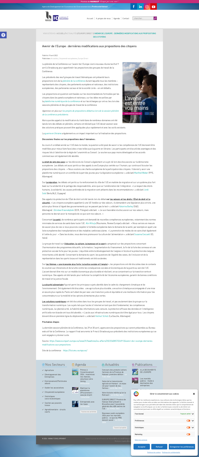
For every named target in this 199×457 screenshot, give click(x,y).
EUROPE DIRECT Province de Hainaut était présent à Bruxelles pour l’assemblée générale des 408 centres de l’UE (114, 404)
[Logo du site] (56, 16)
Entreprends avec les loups (87, 403)
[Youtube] (153, 6)
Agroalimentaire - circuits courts (55, 410)
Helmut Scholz (102, 316)
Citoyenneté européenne (54, 392)
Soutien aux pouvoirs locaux (53, 404)
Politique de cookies (154, 452)
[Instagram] (147, 6)
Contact (125, 18)
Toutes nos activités (88, 411)
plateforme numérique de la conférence (62, 101)
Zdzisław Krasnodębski (63, 210)
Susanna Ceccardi (142, 234)
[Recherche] (143, 18)
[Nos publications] (135, 372)
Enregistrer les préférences (182, 446)
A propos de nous (103, 18)
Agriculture (49, 370)
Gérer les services (141, 440)
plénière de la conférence (74, 80)
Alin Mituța (91, 223)
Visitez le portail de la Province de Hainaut (99, 439)
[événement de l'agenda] (75, 372)
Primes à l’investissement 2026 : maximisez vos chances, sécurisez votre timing (87, 375)
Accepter (141, 446)
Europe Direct (86, 33)
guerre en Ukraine (53, 133)
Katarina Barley (126, 206)
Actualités (54, 58)
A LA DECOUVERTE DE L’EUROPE (148, 370)
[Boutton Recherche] (155, 18)
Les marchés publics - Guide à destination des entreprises (147, 382)
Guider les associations (54, 387)
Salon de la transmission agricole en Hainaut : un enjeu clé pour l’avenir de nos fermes (114, 384)
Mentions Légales (121, 441)
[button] (3, 35)
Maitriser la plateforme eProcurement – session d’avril (86, 391)
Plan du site (119, 439)
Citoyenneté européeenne (68, 58)
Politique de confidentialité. (171, 452)
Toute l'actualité (120, 427)
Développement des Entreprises (53, 375)
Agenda (116, 18)
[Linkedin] (140, 6)
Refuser (159, 446)
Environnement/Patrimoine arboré (56, 382)
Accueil (90, 18)
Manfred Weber (141, 172)
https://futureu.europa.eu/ (75, 350)
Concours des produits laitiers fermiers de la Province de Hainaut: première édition (114, 372)
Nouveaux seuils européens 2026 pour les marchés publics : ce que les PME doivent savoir (113, 416)
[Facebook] (133, 6)
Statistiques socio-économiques (52, 397)
